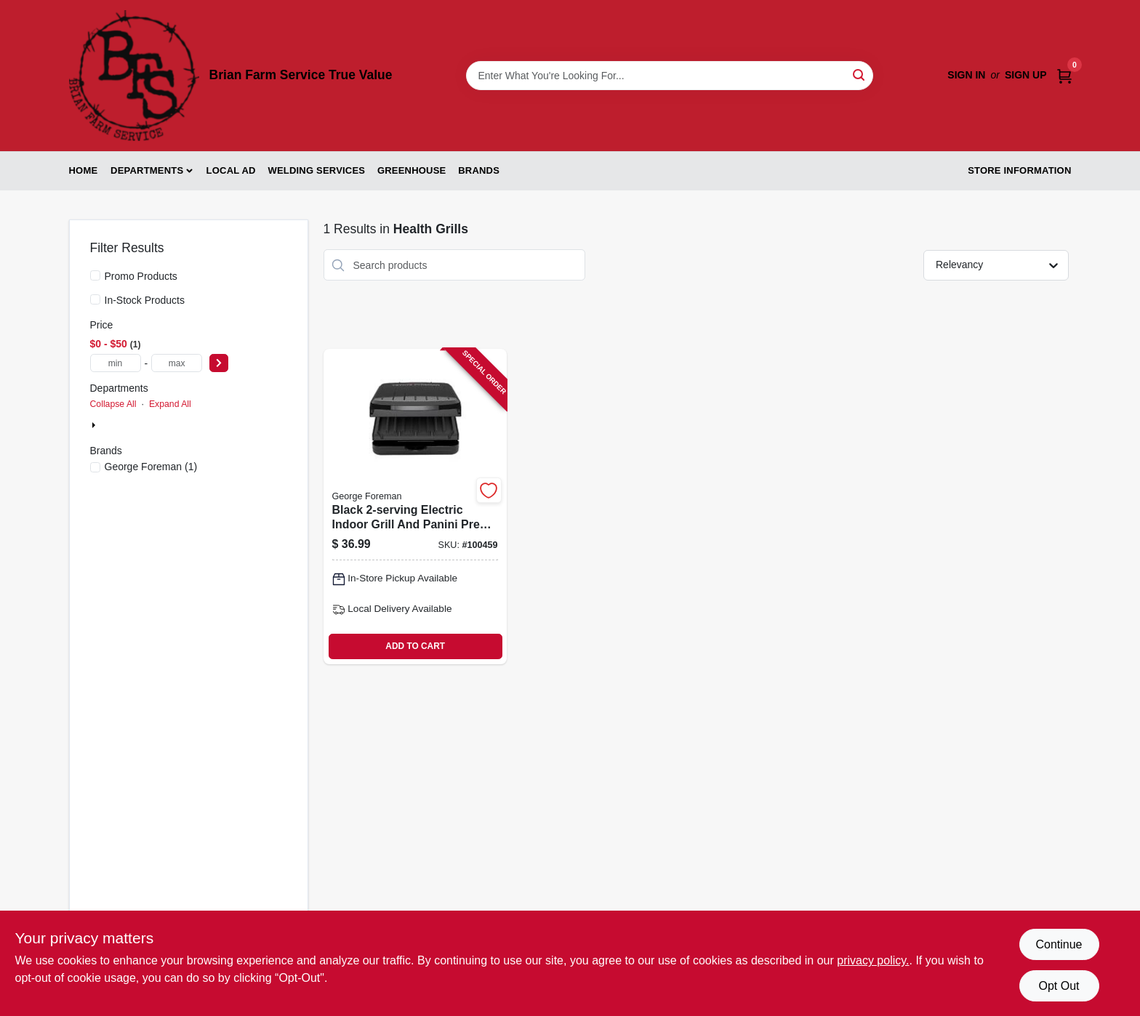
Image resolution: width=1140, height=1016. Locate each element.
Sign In (966, 75)
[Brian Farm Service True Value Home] (134, 75)
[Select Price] (218, 363)
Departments (147, 170)
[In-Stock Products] (95, 299)
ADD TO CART (415, 646)
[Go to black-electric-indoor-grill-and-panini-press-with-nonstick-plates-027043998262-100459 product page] (415, 506)
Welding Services (316, 170)
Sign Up (1026, 75)
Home (83, 170)
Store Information (1019, 170)
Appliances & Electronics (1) (164, 426)
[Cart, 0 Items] (1064, 75)
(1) (151, 466)
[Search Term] (669, 75)
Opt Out (1058, 986)
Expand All (170, 404)
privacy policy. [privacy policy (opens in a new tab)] (873, 960)
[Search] (859, 74)
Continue (1058, 944)
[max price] (176, 363)
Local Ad (231, 170)
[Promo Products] (95, 275)
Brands (478, 170)
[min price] (115, 363)
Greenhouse (411, 170)
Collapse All (113, 404)
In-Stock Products (145, 300)
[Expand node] (95, 425)
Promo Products (141, 276)
